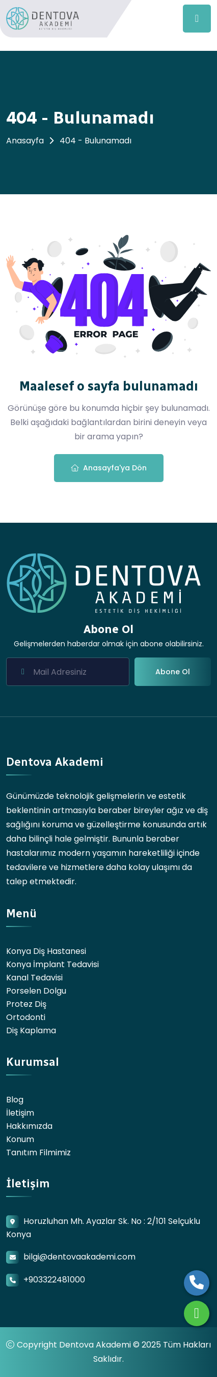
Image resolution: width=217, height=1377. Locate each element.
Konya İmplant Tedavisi (52, 964)
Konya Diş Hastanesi (46, 951)
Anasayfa (25, 140)
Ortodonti (25, 1017)
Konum (20, 1139)
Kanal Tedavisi (34, 977)
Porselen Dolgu (36, 991)
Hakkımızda (29, 1126)
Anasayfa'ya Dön (109, 468)
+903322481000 (54, 1279)
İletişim (20, 1113)
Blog (14, 1099)
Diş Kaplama (31, 1030)
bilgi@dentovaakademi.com (79, 1257)
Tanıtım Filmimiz (38, 1152)
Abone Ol (172, 672)
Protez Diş (26, 1004)
